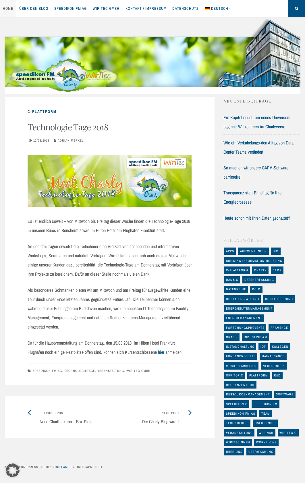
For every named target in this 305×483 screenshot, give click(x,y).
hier (161, 352)
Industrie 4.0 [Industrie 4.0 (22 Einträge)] (255, 337)
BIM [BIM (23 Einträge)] (276, 251)
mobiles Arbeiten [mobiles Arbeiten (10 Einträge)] (241, 366)
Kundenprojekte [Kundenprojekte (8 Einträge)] (241, 356)
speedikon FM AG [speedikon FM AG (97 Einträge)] (240, 413)
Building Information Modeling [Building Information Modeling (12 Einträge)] (254, 261)
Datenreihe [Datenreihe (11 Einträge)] (236, 289)
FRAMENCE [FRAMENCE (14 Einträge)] (279, 328)
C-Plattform (42, 111)
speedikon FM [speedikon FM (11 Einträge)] (265, 404)
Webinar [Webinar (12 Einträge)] (266, 433)
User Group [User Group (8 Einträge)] (265, 423)
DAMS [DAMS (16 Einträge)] (277, 270)
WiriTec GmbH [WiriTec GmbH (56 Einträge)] (238, 442)
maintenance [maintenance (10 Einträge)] (273, 356)
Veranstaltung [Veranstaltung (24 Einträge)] (239, 433)
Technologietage (79, 371)
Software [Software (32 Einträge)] (285, 394)
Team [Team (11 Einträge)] (265, 413)
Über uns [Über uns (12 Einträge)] (234, 452)
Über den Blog (33, 8)
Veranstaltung (110, 371)
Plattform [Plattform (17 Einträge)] (258, 375)
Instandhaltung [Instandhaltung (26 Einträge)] (240, 347)
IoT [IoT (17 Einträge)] (263, 347)
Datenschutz (185, 8)
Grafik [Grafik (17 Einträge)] (232, 337)
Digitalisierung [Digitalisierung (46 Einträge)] (279, 299)
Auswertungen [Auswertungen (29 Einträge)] (253, 251)
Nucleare (61, 467)
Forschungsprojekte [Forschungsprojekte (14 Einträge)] (245, 328)
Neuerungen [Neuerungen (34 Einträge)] (274, 366)
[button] (12, 470)
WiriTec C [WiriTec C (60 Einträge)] (288, 433)
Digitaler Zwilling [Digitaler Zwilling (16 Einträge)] (242, 299)
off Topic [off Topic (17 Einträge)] (234, 375)
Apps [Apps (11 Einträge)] (230, 251)
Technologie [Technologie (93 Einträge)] (237, 423)
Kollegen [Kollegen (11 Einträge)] (280, 347)
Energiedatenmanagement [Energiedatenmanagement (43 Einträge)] (249, 308)
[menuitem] (218, 8)
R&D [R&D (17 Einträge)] (277, 375)
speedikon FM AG (70, 8)
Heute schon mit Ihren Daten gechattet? (256, 218)
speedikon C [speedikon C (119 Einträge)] (237, 404)
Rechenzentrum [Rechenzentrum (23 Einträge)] (240, 385)
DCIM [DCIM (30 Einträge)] (256, 289)
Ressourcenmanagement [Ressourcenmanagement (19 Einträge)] (248, 394)
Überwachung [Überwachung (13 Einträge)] (260, 452)
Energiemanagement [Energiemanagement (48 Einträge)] (244, 318)
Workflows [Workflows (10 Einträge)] (266, 442)
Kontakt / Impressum (146, 8)
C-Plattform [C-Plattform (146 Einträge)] (237, 270)
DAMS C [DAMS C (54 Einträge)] (232, 280)
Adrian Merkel (71, 140)
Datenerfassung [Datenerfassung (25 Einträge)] (259, 280)
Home (8, 8)
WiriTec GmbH (106, 8)
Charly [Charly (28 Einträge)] (260, 270)
